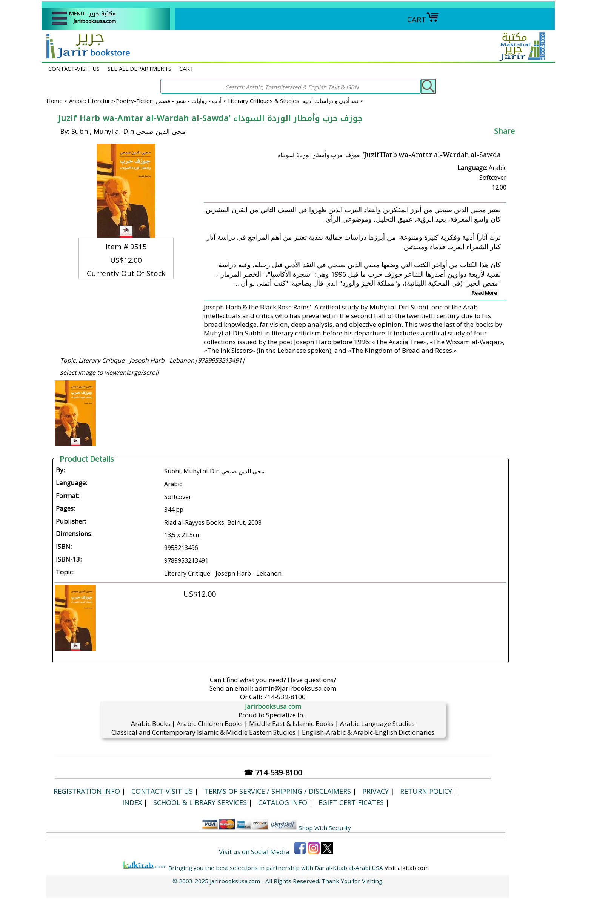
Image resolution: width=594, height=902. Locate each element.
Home (54, 100)
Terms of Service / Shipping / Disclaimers (277, 791)
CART (423, 19)
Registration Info (87, 791)
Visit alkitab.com (407, 867)
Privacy (375, 791)
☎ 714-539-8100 (273, 772)
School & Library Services (200, 802)
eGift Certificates (351, 802)
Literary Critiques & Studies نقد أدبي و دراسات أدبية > (295, 100)
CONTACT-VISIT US (74, 68)
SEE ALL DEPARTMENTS (139, 68)
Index (132, 802)
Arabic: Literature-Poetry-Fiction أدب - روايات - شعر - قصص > (148, 100)
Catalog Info (282, 802)
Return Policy (426, 791)
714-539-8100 (284, 696)
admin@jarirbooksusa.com (295, 688)
